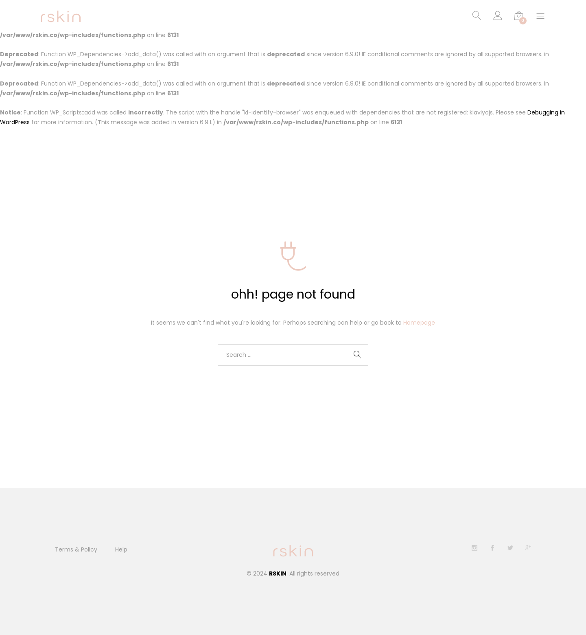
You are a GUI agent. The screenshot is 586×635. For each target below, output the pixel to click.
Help (121, 549)
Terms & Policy (76, 549)
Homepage (419, 323)
